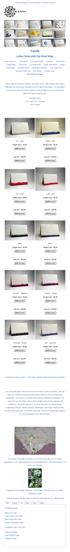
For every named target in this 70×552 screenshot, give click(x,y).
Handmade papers (11, 508)
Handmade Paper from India (15, 527)
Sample (23, 3)
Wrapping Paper (11, 538)
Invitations (15, 503)
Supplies (42, 503)
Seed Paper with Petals (13, 519)
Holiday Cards (49, 71)
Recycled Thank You (23, 71)
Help (36, 3)
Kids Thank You (56, 68)
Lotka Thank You (10, 61)
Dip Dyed (50, 61)
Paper (7, 503)
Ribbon (28, 503)
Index (16, 3)
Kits (22, 503)
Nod (46, 3)
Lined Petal (23, 65)
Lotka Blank (23, 61)
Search (53, 3)
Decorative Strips (37, 61)
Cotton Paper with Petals (14, 516)
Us (41, 3)
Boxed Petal (60, 61)
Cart (30, 3)
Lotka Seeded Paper (12, 535)
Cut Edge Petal (35, 65)
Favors (34, 503)
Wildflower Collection (39, 68)
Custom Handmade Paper (14, 522)
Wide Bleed (37, 71)
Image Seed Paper (51, 65)
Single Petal (11, 65)
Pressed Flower (23, 68)
